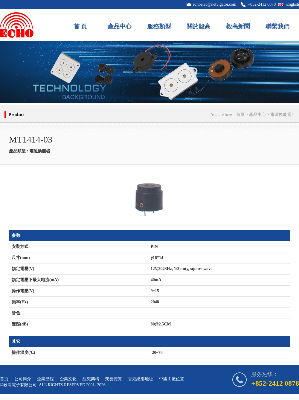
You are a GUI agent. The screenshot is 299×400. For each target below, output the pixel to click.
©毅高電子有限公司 (18, 385)
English (292, 4)
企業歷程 (45, 379)
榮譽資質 (113, 379)
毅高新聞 (238, 26)
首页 (240, 114)
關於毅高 (198, 26)
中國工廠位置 (171, 379)
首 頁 (80, 26)
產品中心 (120, 26)
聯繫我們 (277, 26)
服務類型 (159, 26)
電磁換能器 (280, 114)
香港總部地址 (140, 379)
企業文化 (68, 379)
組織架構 (91, 379)
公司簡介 (22, 379)
